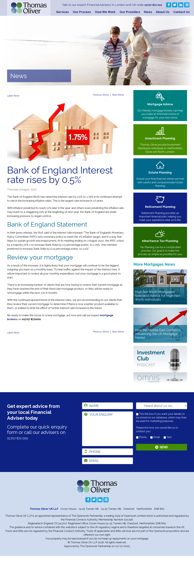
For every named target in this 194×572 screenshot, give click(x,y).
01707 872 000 (152, 4)
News (148, 12)
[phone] (107, 467)
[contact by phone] (137, 453)
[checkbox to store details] (137, 430)
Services (62, 12)
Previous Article (98, 94)
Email (155, 453)
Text (168, 453)
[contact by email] (151, 453)
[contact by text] (165, 453)
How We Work (105, 12)
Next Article (117, 94)
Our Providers (130, 12)
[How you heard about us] (161, 421)
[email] (107, 476)
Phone (141, 453)
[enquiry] (107, 444)
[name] (107, 421)
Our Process (82, 12)
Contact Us (181, 12)
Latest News (14, 95)
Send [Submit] (164, 464)
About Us (162, 12)
